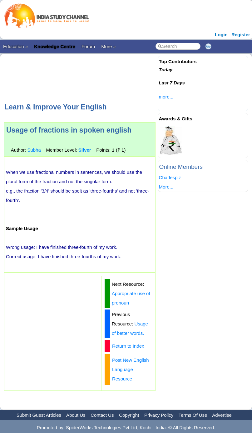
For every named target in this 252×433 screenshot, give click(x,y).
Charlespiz (170, 177)
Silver (84, 150)
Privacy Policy (158, 415)
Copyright (129, 415)
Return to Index (128, 346)
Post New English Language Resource (130, 369)
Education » (15, 46)
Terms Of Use (193, 415)
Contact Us (102, 415)
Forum (88, 46)
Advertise (222, 415)
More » (108, 46)
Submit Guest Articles (39, 415)
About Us (76, 415)
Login (221, 34)
